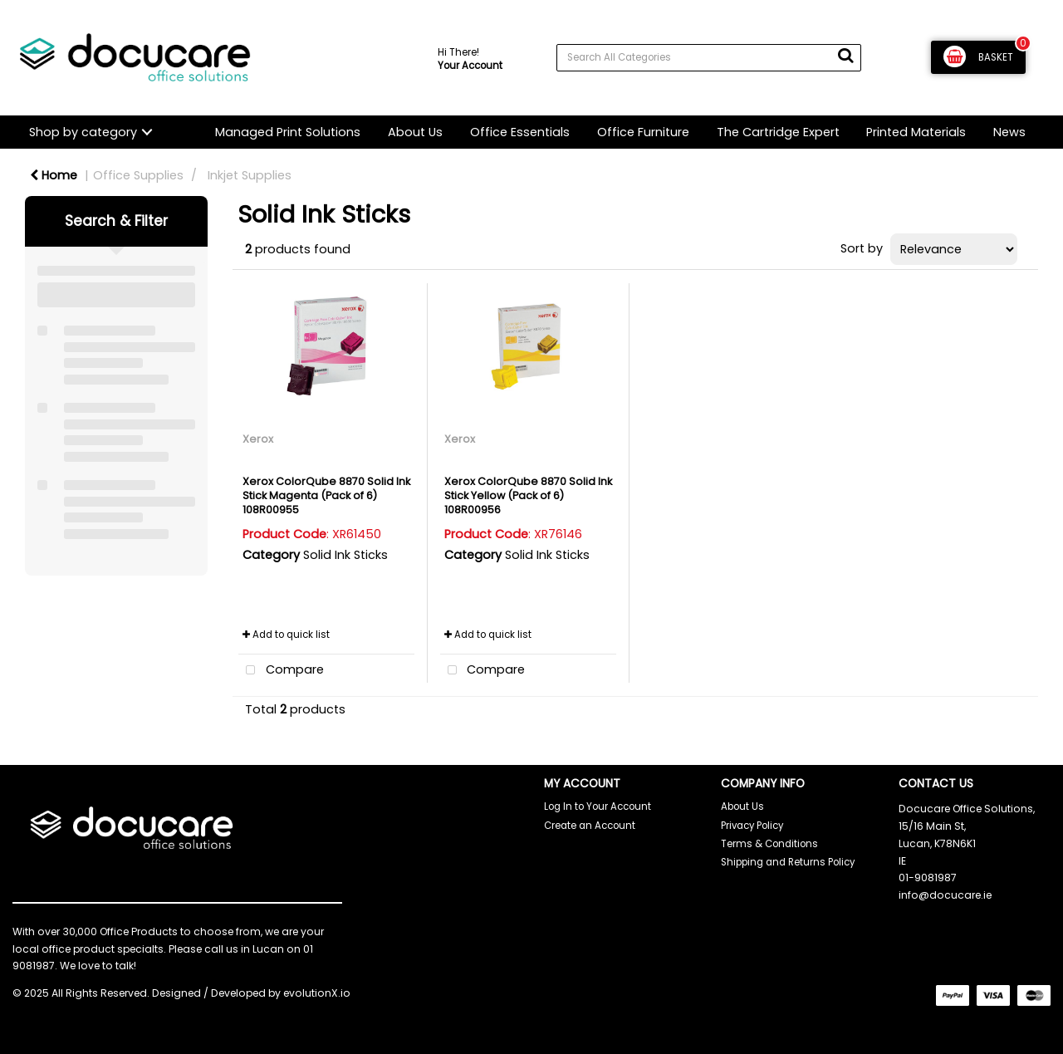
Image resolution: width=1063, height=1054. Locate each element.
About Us (415, 132)
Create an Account (589, 825)
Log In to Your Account (597, 806)
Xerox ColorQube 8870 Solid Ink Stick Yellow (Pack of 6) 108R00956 (528, 495)
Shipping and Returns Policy (788, 862)
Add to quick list (286, 634)
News (1009, 132)
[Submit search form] (845, 55)
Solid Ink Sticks (345, 555)
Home (53, 175)
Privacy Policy (752, 825)
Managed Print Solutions (287, 132)
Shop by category (83, 132)
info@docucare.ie (945, 895)
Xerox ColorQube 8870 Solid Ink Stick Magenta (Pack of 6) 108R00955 (326, 495)
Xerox (257, 439)
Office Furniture (643, 132)
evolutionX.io (316, 993)
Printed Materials (916, 132)
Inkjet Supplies (249, 175)
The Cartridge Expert (778, 132)
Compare (281, 671)
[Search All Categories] (708, 57)
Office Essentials (520, 132)
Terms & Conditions (769, 844)
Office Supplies (138, 175)
